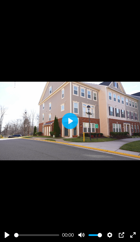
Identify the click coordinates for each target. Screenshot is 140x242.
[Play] (7, 235)
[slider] (36, 235)
